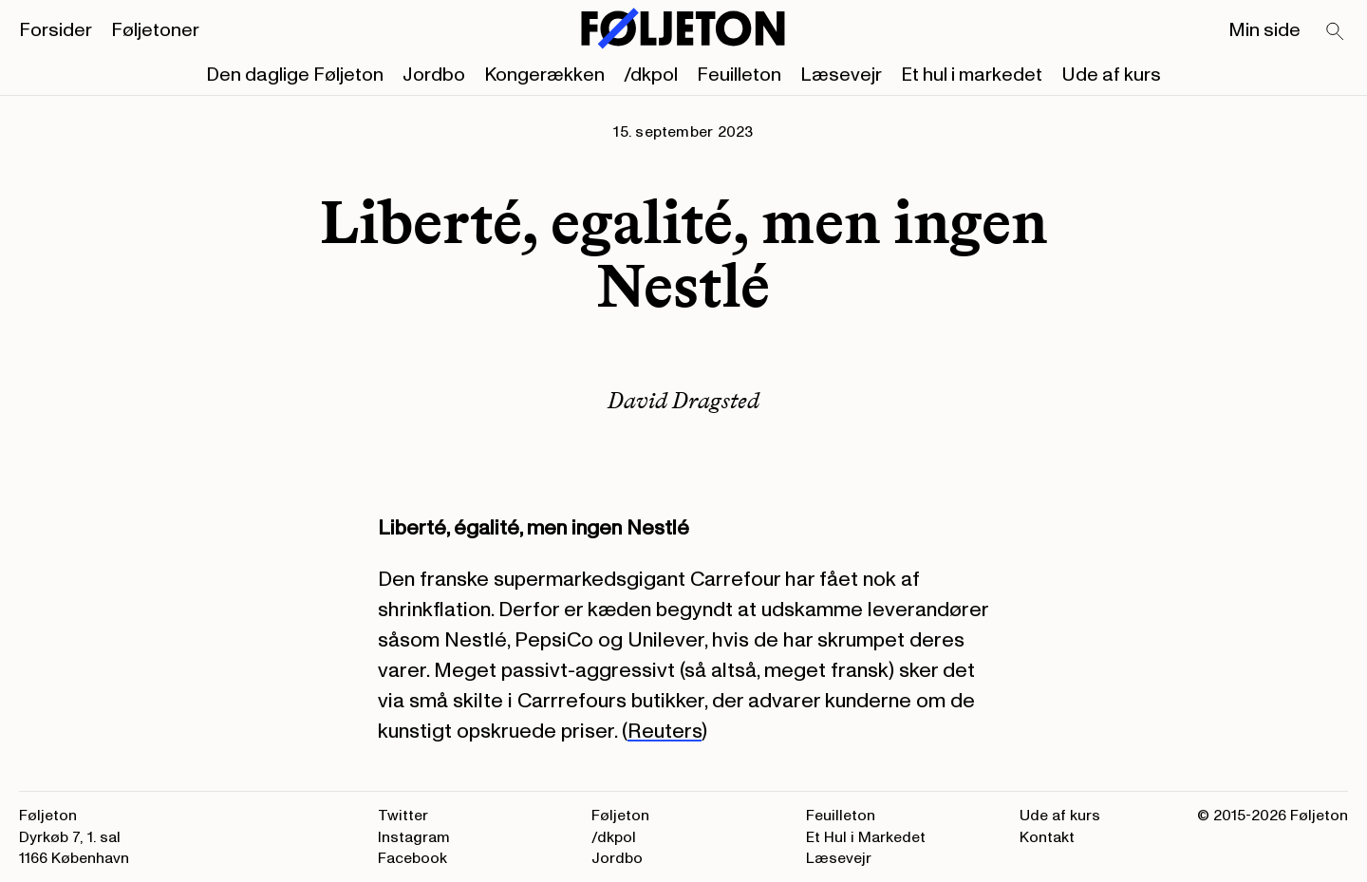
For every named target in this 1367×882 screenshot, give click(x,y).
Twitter (403, 815)
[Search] (1335, 32)
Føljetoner (155, 30)
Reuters (664, 731)
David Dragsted (683, 400)
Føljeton (620, 815)
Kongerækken (544, 75)
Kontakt (1047, 837)
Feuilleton (739, 75)
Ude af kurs (1111, 75)
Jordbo (434, 75)
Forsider (55, 30)
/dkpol (651, 75)
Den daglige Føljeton (295, 75)
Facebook (412, 858)
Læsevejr (841, 75)
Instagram (414, 837)
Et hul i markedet (971, 75)
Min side (1264, 30)
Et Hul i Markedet (866, 837)
